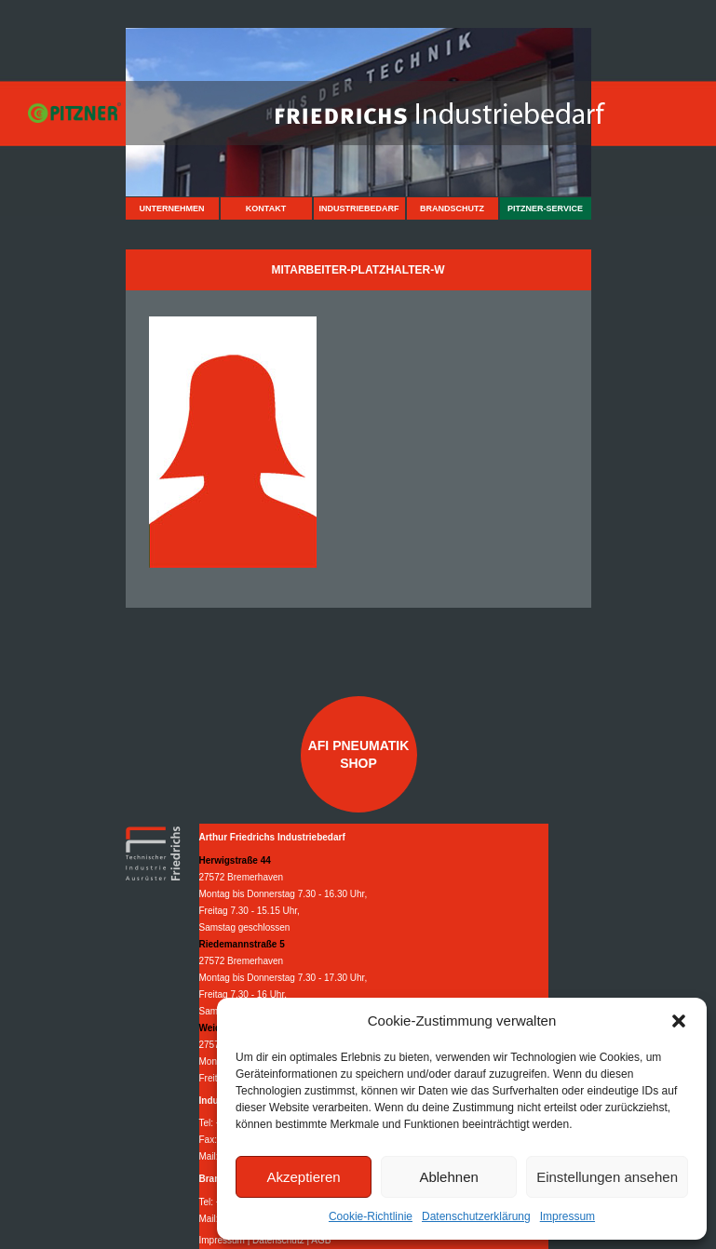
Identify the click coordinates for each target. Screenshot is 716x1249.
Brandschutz (452, 208)
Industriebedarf (358, 208)
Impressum (567, 1216)
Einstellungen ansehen (607, 1177)
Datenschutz (278, 1240)
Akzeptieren (303, 1177)
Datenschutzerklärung (476, 1216)
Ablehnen (448, 1177)
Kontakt (266, 208)
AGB (321, 1240)
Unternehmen (171, 208)
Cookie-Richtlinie (370, 1216)
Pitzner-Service (545, 208)
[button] (678, 1021)
